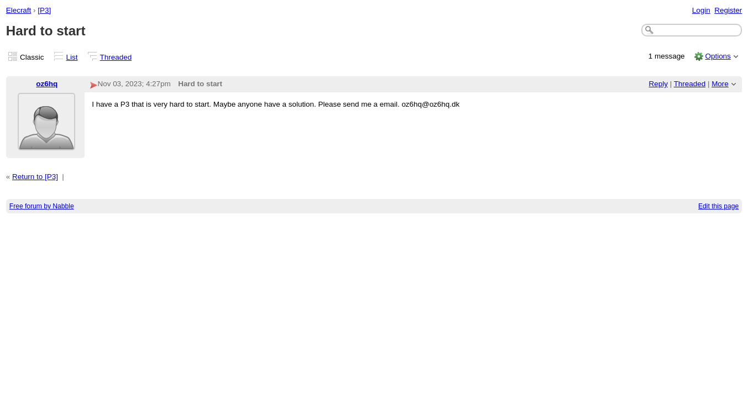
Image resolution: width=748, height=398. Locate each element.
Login (701, 10)
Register (728, 10)
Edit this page (718, 206)
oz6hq (46, 84)
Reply (658, 84)
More (720, 84)
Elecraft (19, 10)
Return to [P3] (35, 176)
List (72, 57)
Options (717, 56)
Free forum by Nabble (41, 206)
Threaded (116, 57)
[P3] (44, 10)
